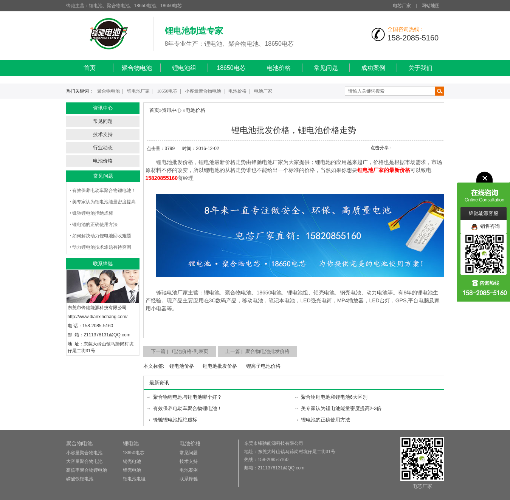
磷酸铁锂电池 (79, 478)
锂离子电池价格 (263, 366)
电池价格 (279, 68)
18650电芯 (231, 68)
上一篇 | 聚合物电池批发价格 (257, 351)
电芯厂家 (402, 5)
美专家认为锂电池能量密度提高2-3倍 (341, 408)
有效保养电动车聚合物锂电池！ (104, 190)
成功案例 (373, 68)
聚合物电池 (137, 68)
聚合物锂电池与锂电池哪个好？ (187, 397)
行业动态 (103, 147)
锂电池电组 (134, 478)
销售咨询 (485, 226)
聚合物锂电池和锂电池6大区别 (334, 397)
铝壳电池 (132, 470)
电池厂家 (263, 91)
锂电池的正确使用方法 (95, 224)
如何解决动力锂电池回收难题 (101, 235)
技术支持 (103, 134)
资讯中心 (171, 110)
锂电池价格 (181, 366)
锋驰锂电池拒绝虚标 (92, 213)
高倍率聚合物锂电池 (86, 470)
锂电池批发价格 (220, 366)
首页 (90, 68)
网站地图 (431, 5)
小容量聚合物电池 (203, 91)
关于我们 (420, 68)
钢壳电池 (132, 461)
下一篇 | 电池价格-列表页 (179, 351)
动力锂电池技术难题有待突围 (101, 247)
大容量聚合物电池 (84, 461)
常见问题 (326, 68)
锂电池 (131, 443)
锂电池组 (184, 68)
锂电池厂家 (138, 91)
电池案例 (189, 470)
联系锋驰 (189, 478)
